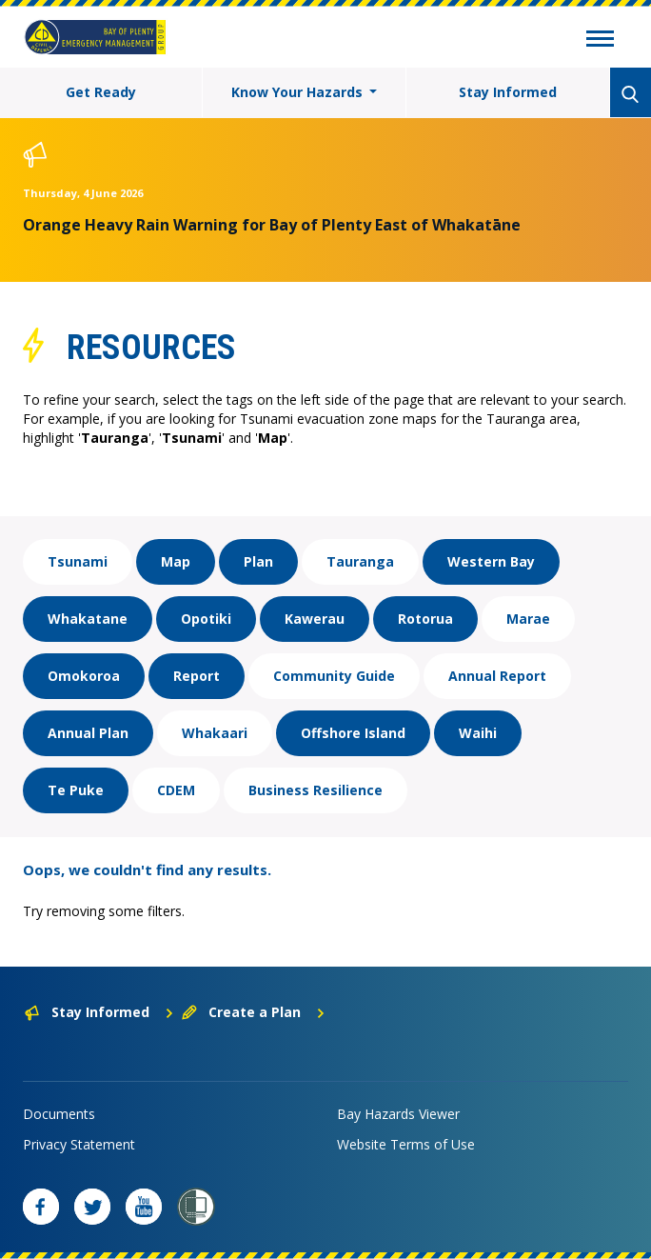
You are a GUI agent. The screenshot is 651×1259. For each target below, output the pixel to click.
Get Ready (101, 92)
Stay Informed (508, 92)
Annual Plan (88, 733)
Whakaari (214, 733)
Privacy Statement (79, 1144)
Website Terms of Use (406, 1144)
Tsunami (78, 561)
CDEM (176, 790)
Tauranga (360, 561)
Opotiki (206, 619)
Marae (528, 619)
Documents (59, 1114)
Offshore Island (353, 733)
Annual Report (497, 676)
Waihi (478, 733)
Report (196, 676)
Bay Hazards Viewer (398, 1114)
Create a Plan (254, 1012)
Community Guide (334, 676)
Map (175, 561)
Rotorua (425, 619)
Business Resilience (315, 790)
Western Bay (491, 561)
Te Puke (76, 790)
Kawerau (315, 619)
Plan (258, 561)
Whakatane (88, 619)
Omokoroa (84, 676)
